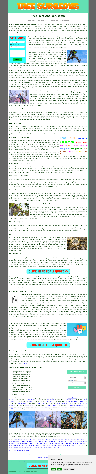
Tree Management (14, 441)
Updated (25, 461)
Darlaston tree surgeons (30, 294)
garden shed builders (42, 407)
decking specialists (77, 405)
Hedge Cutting (16, 461)
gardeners (50, 400)
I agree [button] (53, 469)
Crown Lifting (48, 443)
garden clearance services (75, 401)
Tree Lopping (35, 445)
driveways (12, 400)
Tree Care (78, 443)
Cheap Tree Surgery (25, 447)
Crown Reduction (19, 440)
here (25, 363)
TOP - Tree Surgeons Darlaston (19, 450)
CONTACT (77, 12)
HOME (63, 12)
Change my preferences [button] (69, 469)
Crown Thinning (70, 440)
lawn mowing (21, 403)
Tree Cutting (59, 443)
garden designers (62, 403)
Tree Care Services (40, 447)
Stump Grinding (58, 440)
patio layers (29, 405)
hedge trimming (52, 405)
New (22, 461)
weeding (20, 407)
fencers (64, 407)
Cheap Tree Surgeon (44, 440)
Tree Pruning (81, 440)
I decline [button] (59, 469)
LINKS (67, 12)
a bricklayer (50, 401)
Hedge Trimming (27, 441)
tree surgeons (62, 360)
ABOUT (71, 12)
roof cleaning (31, 400)
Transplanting (46, 445)
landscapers (30, 401)
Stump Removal (61, 441)
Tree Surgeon (38, 441)
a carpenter (69, 400)
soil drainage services (34, 409)
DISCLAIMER (83, 12)
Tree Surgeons (31, 440)
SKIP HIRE (41, 403)
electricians (72, 398)
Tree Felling (69, 443)
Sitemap (10, 461)
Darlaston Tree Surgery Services (26, 367)
